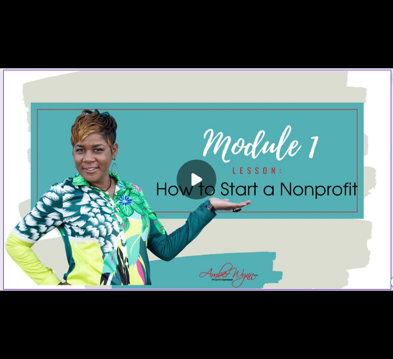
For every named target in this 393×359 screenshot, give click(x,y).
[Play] (196, 179)
